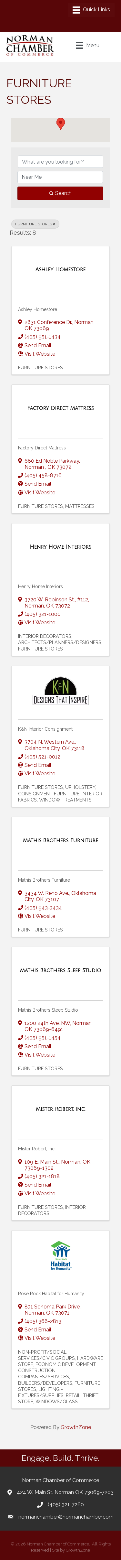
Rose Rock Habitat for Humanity (51, 1293)
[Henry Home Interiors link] (60, 547)
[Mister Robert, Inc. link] (60, 1109)
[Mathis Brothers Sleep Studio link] (60, 970)
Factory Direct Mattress (42, 447)
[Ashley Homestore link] (60, 269)
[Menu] (91, 10)
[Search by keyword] (60, 162)
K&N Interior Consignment (45, 729)
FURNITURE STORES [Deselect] (35, 224)
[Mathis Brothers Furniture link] (60, 840)
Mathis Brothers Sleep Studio (48, 1010)
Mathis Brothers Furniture (44, 880)
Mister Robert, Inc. (36, 1148)
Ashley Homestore (37, 309)
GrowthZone (76, 1427)
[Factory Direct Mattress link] (60, 408)
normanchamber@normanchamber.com (66, 1517)
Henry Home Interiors (40, 586)
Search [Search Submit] (60, 193)
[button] (60, 124)
